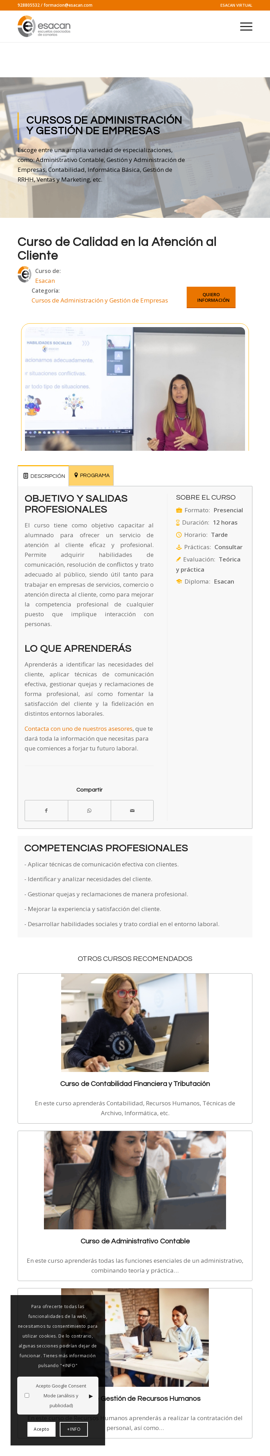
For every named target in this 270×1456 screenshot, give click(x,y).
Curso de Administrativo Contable (135, 1241)
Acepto (42, 1429)
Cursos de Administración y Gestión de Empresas (100, 300)
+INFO (74, 1429)
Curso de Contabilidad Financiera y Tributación (135, 1083)
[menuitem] (234, 5)
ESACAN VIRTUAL (236, 5)
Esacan (45, 281)
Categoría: (46, 290)
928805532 (29, 5)
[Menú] (242, 26)
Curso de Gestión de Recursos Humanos (135, 1398)
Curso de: (48, 271)
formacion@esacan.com (68, 5)
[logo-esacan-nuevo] (45, 26)
